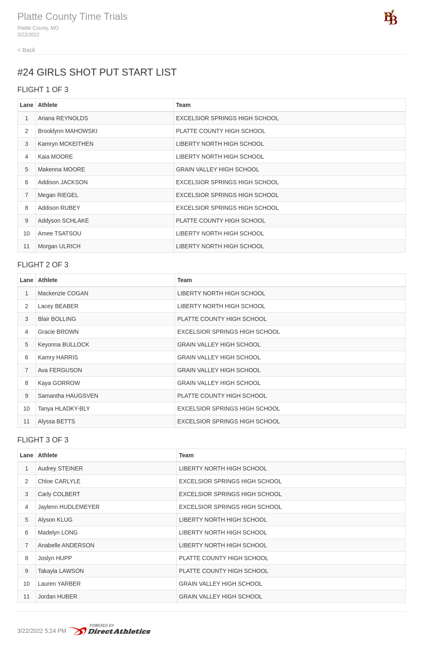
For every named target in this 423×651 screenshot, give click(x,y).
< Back (26, 50)
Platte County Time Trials (72, 16)
